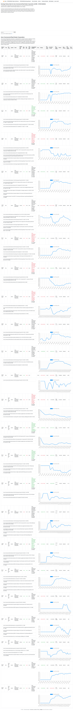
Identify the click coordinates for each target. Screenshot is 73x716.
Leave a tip (56, 1)
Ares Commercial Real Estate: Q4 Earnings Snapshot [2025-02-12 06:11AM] (15, 224)
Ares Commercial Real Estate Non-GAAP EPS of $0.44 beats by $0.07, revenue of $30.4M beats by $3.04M (34, 426)
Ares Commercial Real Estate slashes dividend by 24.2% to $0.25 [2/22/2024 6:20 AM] (17, 337)
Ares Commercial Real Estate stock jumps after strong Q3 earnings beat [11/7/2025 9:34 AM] (18, 124)
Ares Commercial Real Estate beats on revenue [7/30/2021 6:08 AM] (14, 602)
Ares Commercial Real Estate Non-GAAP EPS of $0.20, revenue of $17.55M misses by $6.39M (34, 323)
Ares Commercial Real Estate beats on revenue (33, 569)
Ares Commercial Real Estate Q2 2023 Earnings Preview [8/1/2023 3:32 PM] (15, 380)
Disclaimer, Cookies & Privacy (35, 709)
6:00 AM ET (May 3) (9, 512)
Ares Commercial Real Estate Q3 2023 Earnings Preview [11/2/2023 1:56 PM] (15, 359)
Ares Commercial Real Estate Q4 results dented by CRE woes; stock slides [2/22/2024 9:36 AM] (18, 339)
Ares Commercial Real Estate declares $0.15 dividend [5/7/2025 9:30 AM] (15, 185)
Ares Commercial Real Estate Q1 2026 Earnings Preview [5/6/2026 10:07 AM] (15, 65)
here (11, 33)
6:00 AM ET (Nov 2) (9, 455)
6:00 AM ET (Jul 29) (8, 483)
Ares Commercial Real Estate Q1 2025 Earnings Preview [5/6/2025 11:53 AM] (15, 180)
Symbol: (2, 32)
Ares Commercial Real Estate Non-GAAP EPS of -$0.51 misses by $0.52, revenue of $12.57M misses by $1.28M (34, 138)
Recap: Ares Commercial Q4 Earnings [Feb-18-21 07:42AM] (12, 652)
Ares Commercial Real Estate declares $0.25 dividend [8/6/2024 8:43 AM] (15, 282)
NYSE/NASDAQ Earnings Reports (25, 1)
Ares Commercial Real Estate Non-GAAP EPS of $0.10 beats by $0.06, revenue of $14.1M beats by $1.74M (34, 110)
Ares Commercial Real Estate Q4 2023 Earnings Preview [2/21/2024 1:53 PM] (15, 332)
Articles (39, 1)
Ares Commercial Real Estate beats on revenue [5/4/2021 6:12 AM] (14, 625)
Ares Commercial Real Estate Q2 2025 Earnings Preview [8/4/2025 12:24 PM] (15, 147)
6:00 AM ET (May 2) (9, 399)
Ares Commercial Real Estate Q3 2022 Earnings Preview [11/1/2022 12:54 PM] (16, 463)
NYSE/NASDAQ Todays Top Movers (13, 1)
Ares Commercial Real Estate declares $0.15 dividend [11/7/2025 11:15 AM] (15, 126)
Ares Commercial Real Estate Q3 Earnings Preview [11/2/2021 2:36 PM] (15, 576)
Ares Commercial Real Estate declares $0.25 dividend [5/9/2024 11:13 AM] (15, 305)
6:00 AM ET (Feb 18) (9, 642)
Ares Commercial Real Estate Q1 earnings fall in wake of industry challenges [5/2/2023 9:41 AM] (18, 416)
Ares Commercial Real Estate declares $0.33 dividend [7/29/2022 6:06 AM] (15, 497)
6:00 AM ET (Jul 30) (8, 596)
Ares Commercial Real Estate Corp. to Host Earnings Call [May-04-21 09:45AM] (16, 636)
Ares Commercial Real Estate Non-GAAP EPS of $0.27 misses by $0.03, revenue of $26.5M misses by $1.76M (34, 399)
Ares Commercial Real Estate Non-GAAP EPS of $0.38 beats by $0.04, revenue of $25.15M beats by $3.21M (34, 483)
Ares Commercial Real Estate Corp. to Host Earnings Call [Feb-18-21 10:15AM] (16, 650)
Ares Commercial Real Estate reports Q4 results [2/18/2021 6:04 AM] (14, 648)
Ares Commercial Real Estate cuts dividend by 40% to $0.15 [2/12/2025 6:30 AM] (16, 214)
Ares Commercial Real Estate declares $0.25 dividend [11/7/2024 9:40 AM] (15, 251)
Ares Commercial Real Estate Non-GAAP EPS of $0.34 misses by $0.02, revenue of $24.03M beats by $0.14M (34, 511)
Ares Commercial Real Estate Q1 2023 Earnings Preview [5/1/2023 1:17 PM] (15, 408)
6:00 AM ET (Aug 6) (9, 688)
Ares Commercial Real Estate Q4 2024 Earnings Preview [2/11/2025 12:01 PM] (16, 219)
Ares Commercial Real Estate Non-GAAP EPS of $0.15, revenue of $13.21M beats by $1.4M (34, 83)
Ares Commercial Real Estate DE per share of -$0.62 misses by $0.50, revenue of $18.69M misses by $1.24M (34, 296)
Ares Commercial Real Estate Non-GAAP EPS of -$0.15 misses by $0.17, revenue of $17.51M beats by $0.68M (34, 205)
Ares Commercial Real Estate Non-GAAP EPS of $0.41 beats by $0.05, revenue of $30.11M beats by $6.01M (34, 543)
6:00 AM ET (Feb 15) (9, 428)
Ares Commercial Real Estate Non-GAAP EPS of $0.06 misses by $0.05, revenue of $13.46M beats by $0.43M (34, 55)
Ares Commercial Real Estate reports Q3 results (33, 664)
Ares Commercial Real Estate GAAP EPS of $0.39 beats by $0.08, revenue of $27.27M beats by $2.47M (34, 454)
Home (4, 1)
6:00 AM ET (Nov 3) (9, 570)
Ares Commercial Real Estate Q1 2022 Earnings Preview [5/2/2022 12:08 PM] (15, 520)
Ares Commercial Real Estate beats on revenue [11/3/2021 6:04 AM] (14, 578)
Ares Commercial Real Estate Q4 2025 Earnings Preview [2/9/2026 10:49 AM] (15, 91)
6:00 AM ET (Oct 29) (8, 665)
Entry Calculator (34, 1)
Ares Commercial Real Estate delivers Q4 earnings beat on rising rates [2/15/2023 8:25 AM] (18, 439)
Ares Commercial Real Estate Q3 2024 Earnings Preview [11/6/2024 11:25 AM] (16, 246)
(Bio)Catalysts (51, 1)
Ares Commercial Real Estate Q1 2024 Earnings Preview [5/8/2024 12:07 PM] (15, 313)
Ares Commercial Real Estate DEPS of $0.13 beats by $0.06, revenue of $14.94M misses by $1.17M (33, 170)
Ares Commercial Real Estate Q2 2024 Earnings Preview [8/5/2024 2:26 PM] (15, 277)
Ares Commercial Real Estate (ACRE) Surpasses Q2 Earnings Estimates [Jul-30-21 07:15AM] (18, 607)
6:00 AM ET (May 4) (9, 619)
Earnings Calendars (45, 1)
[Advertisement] (36, 21)
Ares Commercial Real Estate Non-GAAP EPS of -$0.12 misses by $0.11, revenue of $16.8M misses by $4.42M (34, 267)
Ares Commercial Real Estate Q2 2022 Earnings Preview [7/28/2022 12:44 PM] (16, 492)
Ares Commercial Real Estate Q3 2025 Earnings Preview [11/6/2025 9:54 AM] (15, 119)
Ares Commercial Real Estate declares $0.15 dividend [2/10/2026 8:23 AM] (15, 96)
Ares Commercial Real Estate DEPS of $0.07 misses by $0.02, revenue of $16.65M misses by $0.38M (34, 237)
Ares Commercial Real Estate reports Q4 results (33, 641)
